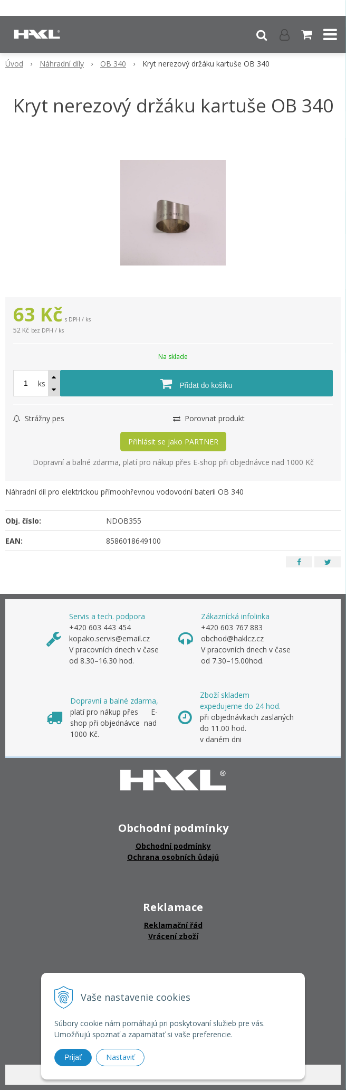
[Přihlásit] (285, 34)
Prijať (73, 1057)
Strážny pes (38, 418)
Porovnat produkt (209, 418)
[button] (261, 34)
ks (41, 383)
